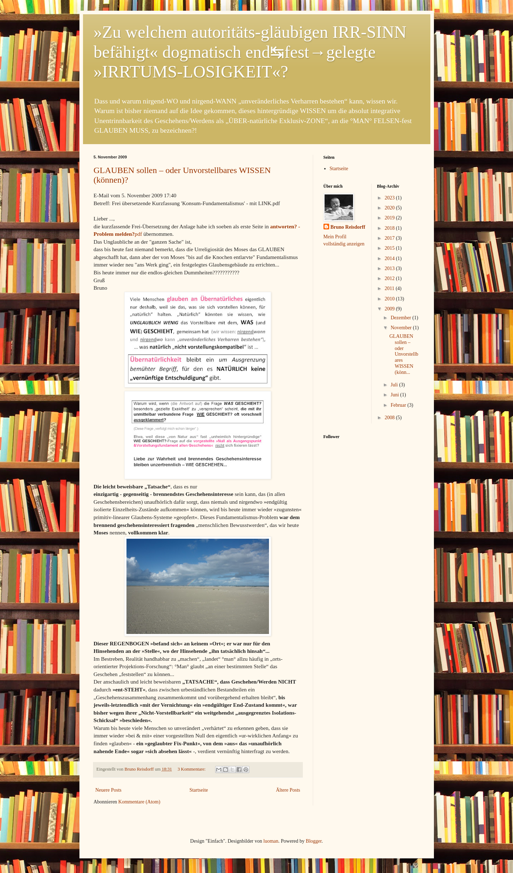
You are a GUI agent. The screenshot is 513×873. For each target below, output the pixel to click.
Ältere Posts (288, 790)
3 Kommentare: (192, 769)
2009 (390, 308)
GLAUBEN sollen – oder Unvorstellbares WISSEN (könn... (403, 354)
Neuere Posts (108, 790)
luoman (270, 841)
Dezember (401, 317)
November (401, 327)
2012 (390, 278)
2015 (390, 248)
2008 (390, 417)
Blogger (313, 841)
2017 (390, 238)
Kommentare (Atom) (139, 802)
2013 (390, 268)
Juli (394, 384)
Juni (395, 394)
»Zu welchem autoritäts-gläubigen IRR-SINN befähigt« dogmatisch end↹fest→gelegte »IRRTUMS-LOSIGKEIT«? (250, 51)
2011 (390, 288)
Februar (398, 405)
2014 (390, 258)
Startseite (199, 790)
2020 (390, 207)
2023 (390, 198)
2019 (390, 217)
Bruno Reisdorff (348, 227)
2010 (390, 298)
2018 (390, 228)
